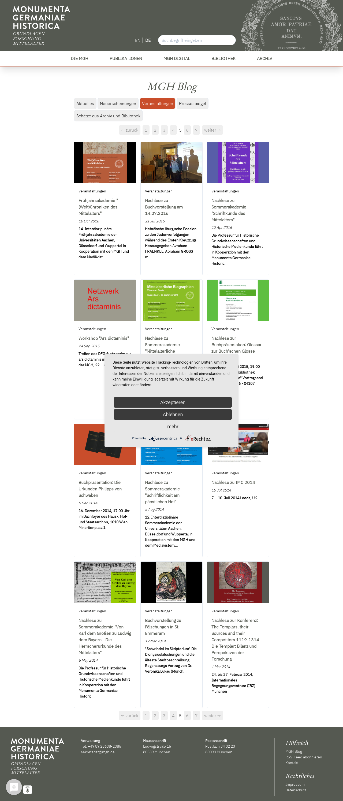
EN (137, 40)
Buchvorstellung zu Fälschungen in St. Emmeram (163, 627)
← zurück (129, 130)
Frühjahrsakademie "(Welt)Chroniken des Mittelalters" (98, 207)
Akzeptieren (173, 402)
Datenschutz (295, 790)
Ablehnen (173, 414)
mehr (172, 426)
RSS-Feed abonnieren (303, 757)
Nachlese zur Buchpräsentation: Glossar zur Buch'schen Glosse (236, 345)
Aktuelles (85, 103)
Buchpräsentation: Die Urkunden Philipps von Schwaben (100, 489)
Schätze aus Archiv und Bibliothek (108, 115)
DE (148, 40)
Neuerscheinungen (118, 103)
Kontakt (292, 762)
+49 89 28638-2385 (104, 746)
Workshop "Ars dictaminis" (104, 338)
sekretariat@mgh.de (98, 752)
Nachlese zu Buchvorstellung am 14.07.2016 (164, 207)
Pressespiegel (192, 103)
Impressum (295, 784)
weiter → (212, 130)
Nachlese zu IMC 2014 (233, 482)
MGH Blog (293, 751)
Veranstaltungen (157, 103)
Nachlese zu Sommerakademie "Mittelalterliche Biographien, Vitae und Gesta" (166, 351)
